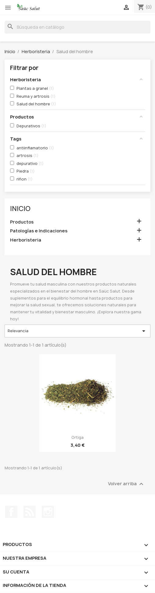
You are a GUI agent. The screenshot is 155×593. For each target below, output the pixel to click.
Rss (29, 512)
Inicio (20, 208)
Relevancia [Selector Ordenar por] (78, 331)
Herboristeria (25, 240)
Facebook (11, 512)
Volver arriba (126, 484)
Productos (22, 222)
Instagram (48, 512)
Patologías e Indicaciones (38, 231)
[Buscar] (77, 27)
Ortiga (77, 437)
